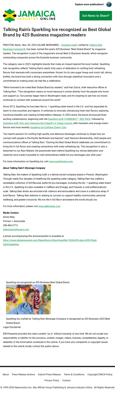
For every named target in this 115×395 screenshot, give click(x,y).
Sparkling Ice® (69, 45)
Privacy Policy (51, 380)
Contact (66, 380)
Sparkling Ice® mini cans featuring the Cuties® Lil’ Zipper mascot (37, 123)
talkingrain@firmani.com (16, 229)
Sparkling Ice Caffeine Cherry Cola (48, 127)
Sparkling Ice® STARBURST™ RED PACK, (69, 119)
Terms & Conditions (74, 374)
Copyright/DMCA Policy (99, 374)
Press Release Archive (23, 374)
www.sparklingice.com (61, 161)
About (6, 374)
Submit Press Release (49, 374)
